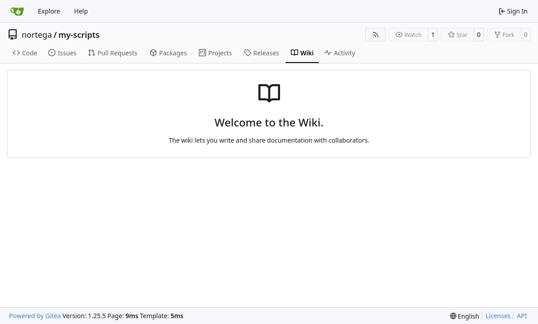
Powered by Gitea (35, 315)
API (522, 315)
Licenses (498, 315)
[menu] (464, 316)
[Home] (17, 11)
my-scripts (78, 34)
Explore (49, 11)
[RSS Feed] (375, 34)
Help (81, 11)
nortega (37, 34)
